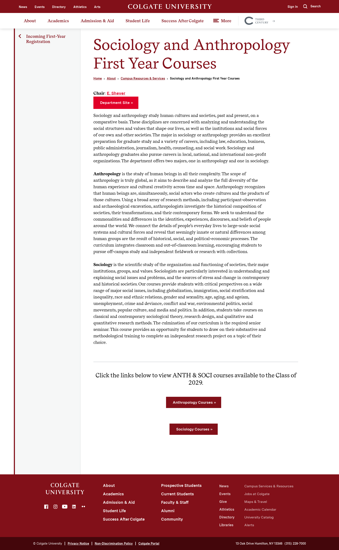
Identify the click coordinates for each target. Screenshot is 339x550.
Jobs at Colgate (257, 494)
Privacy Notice (78, 543)
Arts (97, 7)
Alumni (167, 511)
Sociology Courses (192, 429)
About (30, 20)
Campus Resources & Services (143, 78)
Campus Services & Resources (268, 486)
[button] (312, 6)
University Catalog (259, 517)
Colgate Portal (148, 543)
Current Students (177, 494)
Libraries (226, 525)
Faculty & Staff (175, 502)
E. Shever (116, 93)
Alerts (249, 525)
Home (97, 78)
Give (223, 502)
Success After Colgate (183, 20)
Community (172, 519)
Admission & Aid (97, 20)
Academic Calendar (260, 509)
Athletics (79, 7)
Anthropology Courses (193, 402)
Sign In (292, 6)
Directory (59, 7)
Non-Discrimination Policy (114, 543)
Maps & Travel (255, 502)
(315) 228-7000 (295, 543)
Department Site (115, 102)
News (23, 7)
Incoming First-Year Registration (46, 39)
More (226, 20)
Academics (58, 20)
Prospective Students (181, 485)
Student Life (138, 20)
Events (40, 7)
